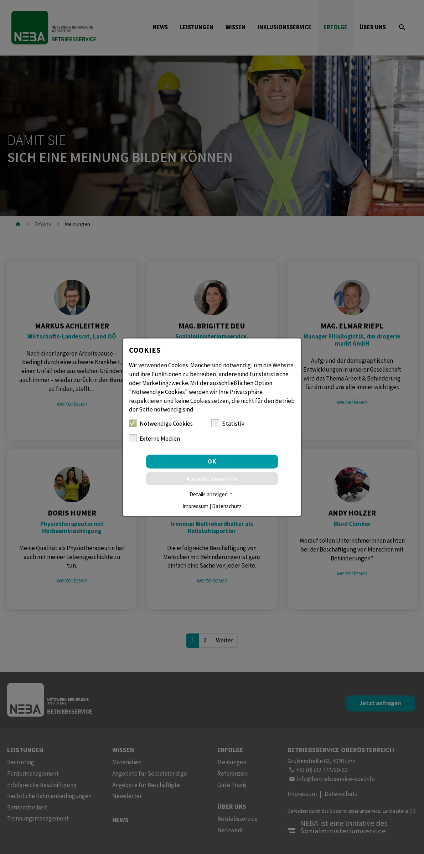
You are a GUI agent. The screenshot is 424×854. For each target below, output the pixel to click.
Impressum (195, 506)
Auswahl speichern (212, 478)
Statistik (227, 423)
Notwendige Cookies (161, 423)
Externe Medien (154, 438)
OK (212, 461)
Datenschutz (227, 506)
